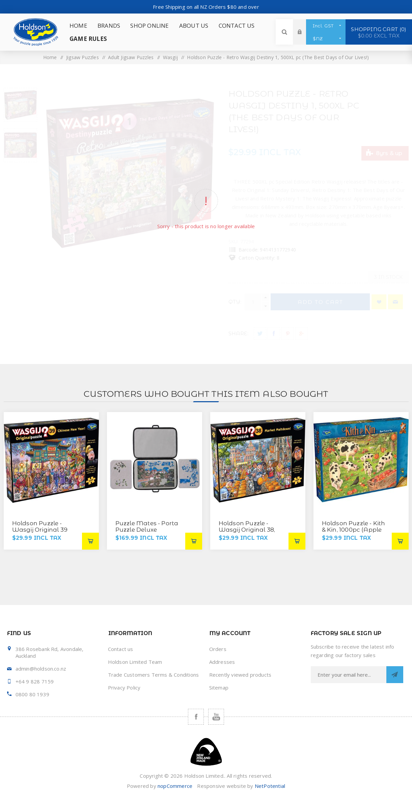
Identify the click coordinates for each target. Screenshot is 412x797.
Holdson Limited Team (135, 661)
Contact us (120, 649)
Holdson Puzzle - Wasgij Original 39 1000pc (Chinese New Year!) (44, 533)
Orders (217, 649)
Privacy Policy (124, 687)
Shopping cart (378, 32)
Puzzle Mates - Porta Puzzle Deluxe (146, 526)
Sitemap (218, 687)
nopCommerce (175, 785)
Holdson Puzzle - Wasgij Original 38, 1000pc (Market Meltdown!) (247, 533)
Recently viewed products (240, 674)
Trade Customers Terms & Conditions (153, 674)
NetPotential (270, 785)
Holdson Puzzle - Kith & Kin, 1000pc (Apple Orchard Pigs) (353, 529)
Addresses (222, 661)
